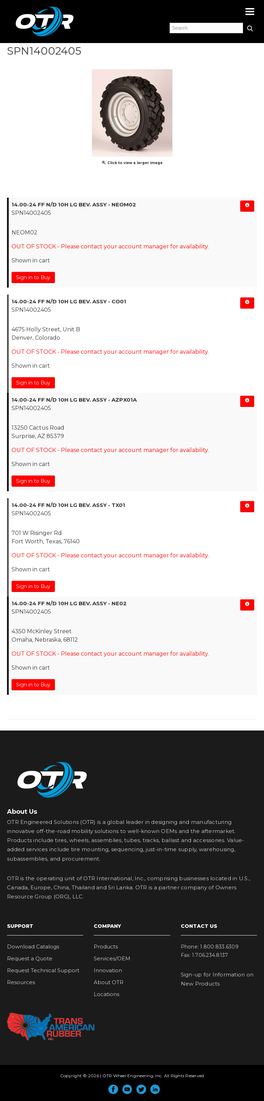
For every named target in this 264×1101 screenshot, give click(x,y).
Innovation (108, 970)
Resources (21, 982)
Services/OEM (112, 958)
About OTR (108, 982)
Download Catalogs (33, 946)
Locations (106, 994)
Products (106, 946)
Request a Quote (29, 958)
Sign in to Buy (33, 277)
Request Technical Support (43, 970)
